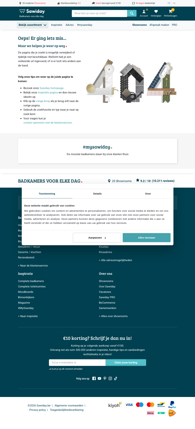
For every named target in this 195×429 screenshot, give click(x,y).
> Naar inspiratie (28, 316)
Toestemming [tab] (47, 193)
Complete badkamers (31, 281)
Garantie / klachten (29, 252)
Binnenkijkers (26, 297)
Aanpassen (97, 237)
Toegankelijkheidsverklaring (66, 410)
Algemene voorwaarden (69, 406)
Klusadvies (105, 252)
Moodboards (25, 292)
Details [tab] (97, 193)
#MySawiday (26, 308)
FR (169, 3)
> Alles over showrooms (113, 316)
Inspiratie (56, 25)
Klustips (104, 247)
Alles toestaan (146, 237)
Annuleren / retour (29, 247)
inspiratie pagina (48, 93)
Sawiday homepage (52, 88)
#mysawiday (84, 25)
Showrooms (139, 25)
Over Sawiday (107, 287)
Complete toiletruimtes (32, 287)
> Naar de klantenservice (33, 266)
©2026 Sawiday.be (39, 406)
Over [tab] (148, 193)
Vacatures (105, 292)
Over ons (105, 273)
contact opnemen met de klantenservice (47, 123)
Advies (70, 25)
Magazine (24, 303)
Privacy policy (37, 410)
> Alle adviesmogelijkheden (115, 260)
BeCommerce (107, 303)
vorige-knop (43, 101)
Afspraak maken (159, 25)
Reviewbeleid (26, 258)
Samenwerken (107, 308)
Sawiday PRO (107, 297)
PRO (174, 25)
